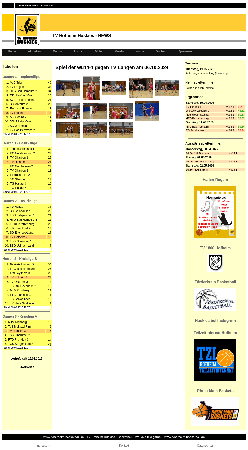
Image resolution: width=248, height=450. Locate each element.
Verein (119, 51)
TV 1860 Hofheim (215, 248)
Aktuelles (34, 51)
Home (12, 51)
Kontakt (124, 445)
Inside (140, 51)
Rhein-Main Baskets (215, 391)
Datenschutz (205, 445)
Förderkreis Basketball (215, 282)
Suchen (161, 51)
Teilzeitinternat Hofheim (215, 333)
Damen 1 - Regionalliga (21, 77)
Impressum (43, 445)
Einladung (222, 73)
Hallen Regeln (215, 180)
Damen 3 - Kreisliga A (20, 316)
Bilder (99, 51)
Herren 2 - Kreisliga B (20, 259)
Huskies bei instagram (215, 321)
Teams (57, 51)
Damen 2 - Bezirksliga (20, 201)
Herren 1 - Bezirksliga (20, 143)
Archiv (78, 51)
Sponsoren (185, 51)
